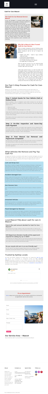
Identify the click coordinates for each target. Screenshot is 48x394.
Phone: (14, 315)
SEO (5, 392)
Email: (14, 311)
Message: (14, 326)
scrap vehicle (38, 262)
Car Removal (27, 371)
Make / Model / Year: (14, 320)
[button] (7, 273)
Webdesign (9, 392)
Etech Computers (16, 392)
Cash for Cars (28, 374)
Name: (14, 307)
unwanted (31, 262)
